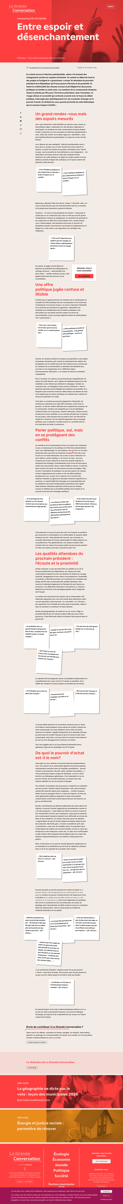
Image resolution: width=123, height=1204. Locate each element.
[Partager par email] (20, 129)
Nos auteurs (29, 1181)
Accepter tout (106, 1191)
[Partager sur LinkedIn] (20, 116)
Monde (61, 1165)
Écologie (61, 1154)
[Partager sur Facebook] (20, 112)
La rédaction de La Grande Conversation (44, 68)
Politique (21, 58)
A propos (20, 1181)
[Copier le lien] (20, 125)
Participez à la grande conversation (37, 1042)
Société (61, 1176)
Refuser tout (106, 1195)
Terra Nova (28, 1164)
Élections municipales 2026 (61, 1185)
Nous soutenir (101, 1186)
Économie (61, 1159)
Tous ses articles (32, 1067)
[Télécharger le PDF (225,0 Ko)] (20, 133)
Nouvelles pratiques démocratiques (46, 58)
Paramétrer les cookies (106, 1199)
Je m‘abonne (84, 276)
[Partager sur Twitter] (20, 121)
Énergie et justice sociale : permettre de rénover (40, 1126)
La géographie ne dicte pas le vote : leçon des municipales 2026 (47, 1091)
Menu (110, 6)
